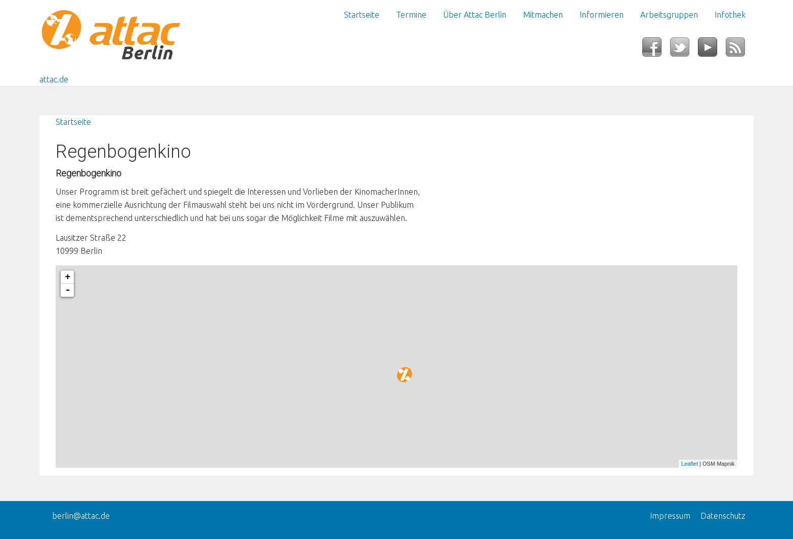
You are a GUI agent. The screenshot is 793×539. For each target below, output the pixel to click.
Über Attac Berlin (474, 14)
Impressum (670, 515)
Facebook (656, 50)
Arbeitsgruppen (669, 14)
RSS (740, 50)
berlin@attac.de (81, 515)
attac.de (53, 79)
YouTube (712, 50)
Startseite (361, 14)
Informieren (602, 14)
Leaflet (689, 464)
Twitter (684, 50)
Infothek (730, 14)
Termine (411, 14)
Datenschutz (722, 515)
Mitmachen (543, 14)
